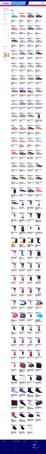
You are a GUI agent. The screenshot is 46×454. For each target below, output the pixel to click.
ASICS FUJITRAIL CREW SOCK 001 (14, 382)
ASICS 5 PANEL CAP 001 (22, 308)
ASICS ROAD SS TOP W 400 (30, 258)
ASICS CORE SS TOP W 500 (22, 333)
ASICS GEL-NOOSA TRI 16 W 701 (22, 133)
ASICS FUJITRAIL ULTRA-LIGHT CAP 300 (30, 370)
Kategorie (5, 14)
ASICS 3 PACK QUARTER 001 (13, 432)
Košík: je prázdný (41, 0)
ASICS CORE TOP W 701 (38, 345)
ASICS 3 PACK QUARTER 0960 (38, 420)
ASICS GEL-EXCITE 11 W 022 (30, 183)
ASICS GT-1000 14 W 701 (38, 158)
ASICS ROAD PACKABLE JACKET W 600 (14, 195)
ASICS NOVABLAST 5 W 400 (30, 95)
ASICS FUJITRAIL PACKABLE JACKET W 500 (38, 121)
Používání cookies (7, 453)
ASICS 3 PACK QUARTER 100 (29, 432)
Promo (4, 46)
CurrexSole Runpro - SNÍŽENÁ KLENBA (22, 245)
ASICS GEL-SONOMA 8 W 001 (22, 183)
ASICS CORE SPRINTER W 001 (38, 283)
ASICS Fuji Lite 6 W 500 (22, 120)
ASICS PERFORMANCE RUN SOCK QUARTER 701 (14, 420)
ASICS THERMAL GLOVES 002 (22, 357)
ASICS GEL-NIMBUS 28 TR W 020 (38, 46)
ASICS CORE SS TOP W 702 (38, 333)
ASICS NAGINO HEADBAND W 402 (38, 407)
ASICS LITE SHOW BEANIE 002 (38, 370)
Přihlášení (34, 0)
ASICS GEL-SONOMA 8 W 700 (22, 170)
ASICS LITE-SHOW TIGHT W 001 (22, 270)
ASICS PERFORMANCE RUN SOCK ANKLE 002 (22, 420)
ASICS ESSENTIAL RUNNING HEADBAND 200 (22, 370)
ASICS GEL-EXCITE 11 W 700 (38, 195)
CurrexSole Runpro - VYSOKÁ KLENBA (30, 245)
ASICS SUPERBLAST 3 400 (30, 21)
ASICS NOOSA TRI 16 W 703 (14, 95)
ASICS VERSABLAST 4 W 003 (14, 208)
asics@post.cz (10, 0)
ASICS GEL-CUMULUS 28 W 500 (38, 71)
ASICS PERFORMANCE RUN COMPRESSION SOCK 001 (38, 245)
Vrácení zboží (14, 449)
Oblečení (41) (5, 16)
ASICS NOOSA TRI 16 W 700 (14, 133)
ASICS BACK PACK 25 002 (38, 258)
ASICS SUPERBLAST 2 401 (38, 33)
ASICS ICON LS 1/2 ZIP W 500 (30, 270)
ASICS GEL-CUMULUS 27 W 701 (38, 133)
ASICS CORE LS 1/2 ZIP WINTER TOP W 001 (38, 233)
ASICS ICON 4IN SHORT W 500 (14, 258)
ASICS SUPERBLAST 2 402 (30, 33)
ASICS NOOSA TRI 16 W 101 (30, 83)
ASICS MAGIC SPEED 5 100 (29, 58)
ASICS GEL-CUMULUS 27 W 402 (38, 145)
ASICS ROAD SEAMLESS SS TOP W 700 (22, 220)
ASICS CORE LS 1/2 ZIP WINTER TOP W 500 (22, 233)
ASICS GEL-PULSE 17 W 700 (14, 170)
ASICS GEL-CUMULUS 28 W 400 (14, 83)
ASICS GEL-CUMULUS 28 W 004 (14, 46)
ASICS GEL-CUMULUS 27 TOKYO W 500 (21, 145)
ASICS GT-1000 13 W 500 (38, 170)
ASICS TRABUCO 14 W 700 (14, 120)
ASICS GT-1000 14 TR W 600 (22, 158)
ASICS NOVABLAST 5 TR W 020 (22, 83)
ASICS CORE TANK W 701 (30, 357)
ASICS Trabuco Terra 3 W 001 (30, 158)
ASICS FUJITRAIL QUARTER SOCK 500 (14, 395)
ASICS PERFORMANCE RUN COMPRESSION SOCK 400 (22, 258)
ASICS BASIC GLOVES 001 (21, 407)
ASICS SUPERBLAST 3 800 (22, 21)
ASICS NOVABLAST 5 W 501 (22, 108)
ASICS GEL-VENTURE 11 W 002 (14, 183)
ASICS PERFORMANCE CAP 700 (14, 320)
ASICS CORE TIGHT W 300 (30, 220)
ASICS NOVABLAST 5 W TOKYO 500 (38, 108)
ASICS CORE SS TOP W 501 (14, 345)
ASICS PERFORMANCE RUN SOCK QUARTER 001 (38, 395)
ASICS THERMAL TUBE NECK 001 (14, 407)
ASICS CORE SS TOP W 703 (14, 357)
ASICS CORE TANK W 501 (38, 357)
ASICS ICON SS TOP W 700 (14, 283)
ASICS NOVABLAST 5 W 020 (38, 95)
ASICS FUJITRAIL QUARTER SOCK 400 (22, 395)
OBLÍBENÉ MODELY (5, 445)
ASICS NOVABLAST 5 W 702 (30, 108)
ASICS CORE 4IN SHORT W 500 (38, 295)
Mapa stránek (4, 453)
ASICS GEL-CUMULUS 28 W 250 (22, 46)
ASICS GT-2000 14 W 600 (30, 120)
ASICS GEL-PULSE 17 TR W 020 (30, 170)
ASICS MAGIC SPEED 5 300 (21, 58)
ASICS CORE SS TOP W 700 (22, 345)
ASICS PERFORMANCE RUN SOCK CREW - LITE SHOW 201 (30, 408)
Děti (3, 444)
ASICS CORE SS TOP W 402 (30, 345)
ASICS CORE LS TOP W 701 (22, 283)
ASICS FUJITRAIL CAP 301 (38, 308)
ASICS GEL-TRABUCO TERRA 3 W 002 (30, 133)
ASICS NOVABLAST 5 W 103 (14, 108)
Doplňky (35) (5, 17)
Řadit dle (11, 11)
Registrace (37, 0)
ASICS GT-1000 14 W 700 (14, 158)
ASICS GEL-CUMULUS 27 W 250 (30, 145)
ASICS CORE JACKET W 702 (22, 208)
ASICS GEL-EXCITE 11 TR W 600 (30, 195)
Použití (4, 19)
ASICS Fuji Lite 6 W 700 (14, 145)
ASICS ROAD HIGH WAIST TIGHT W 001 (30, 208)
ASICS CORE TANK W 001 (30, 382)
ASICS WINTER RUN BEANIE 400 (38, 382)
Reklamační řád (14, 448)
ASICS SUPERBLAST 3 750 (14, 21)
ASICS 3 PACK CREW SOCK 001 (22, 432)
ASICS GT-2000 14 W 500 (14, 70)
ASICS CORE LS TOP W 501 (30, 295)
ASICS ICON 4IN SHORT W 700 (14, 270)
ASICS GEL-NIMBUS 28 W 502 (22, 33)
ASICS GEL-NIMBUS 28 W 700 (14, 58)
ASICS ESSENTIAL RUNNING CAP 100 (22, 382)
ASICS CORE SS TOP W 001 (30, 320)
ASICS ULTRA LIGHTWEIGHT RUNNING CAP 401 (38, 320)
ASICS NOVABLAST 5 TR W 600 (22, 95)
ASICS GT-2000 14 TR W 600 (38, 83)
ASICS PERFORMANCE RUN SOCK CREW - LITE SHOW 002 (30, 395)
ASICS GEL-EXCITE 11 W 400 (38, 183)
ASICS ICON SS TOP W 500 (38, 270)
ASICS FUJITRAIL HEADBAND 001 (30, 420)
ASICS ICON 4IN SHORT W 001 (14, 295)
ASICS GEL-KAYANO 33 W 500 (14, 33)
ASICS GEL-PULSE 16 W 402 (22, 195)
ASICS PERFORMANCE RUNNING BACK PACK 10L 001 (38, 220)
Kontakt (13, 444)
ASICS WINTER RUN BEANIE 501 (22, 320)
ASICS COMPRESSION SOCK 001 (14, 333)
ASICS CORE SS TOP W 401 (30, 333)
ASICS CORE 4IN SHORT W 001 (30, 308)
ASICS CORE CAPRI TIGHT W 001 (30, 233)
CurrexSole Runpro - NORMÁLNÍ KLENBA (13, 245)
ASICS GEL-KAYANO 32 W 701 (30, 45)
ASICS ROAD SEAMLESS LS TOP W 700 (38, 208)
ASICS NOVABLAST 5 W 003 (38, 58)
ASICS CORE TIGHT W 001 (14, 233)
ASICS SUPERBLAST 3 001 (38, 21)
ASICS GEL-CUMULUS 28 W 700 (30, 71)
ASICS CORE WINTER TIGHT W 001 (14, 220)
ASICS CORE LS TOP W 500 (30, 283)
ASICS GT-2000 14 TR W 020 (22, 70)
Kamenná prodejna (15, 445)
